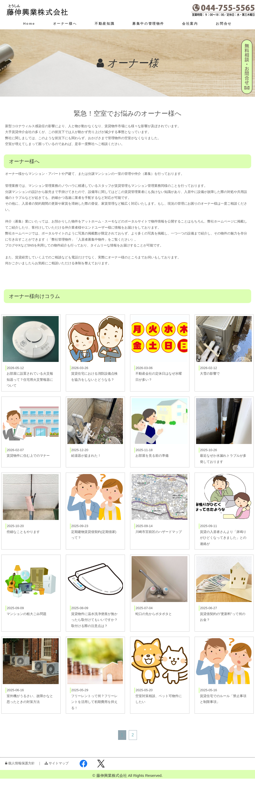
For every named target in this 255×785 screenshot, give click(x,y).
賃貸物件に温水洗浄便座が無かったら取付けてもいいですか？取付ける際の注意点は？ (94, 620)
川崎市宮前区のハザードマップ (158, 532)
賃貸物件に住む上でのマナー (28, 455)
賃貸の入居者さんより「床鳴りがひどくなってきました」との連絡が (223, 538)
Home (29, 23)
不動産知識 (104, 23)
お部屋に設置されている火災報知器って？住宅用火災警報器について (30, 379)
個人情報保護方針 (20, 763)
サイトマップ (57, 763)
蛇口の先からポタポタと (153, 614)
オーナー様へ (65, 23)
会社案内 (190, 23)
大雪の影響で (210, 373)
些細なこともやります (23, 532)
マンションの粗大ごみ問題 (26, 614)
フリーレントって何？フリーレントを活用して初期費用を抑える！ (94, 702)
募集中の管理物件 (148, 23)
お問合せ (224, 23)
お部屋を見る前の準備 (152, 455)
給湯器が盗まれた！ (86, 455)
